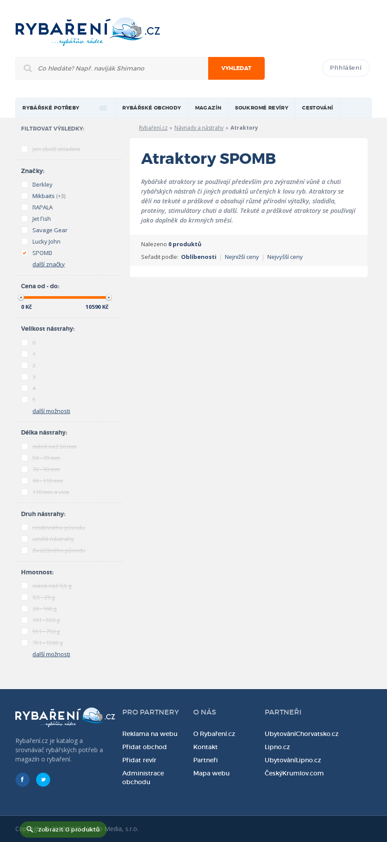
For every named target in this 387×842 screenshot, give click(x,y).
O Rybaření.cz (214, 734)
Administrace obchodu (143, 777)
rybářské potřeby (50, 108)
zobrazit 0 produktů (68, 829)
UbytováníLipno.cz (293, 760)
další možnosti (51, 411)
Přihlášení (346, 67)
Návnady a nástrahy (199, 127)
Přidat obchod (144, 747)
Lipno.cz (277, 747)
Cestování (318, 108)
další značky (48, 264)
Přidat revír (139, 760)
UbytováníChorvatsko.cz (302, 734)
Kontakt (205, 747)
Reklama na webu (150, 734)
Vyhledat (236, 68)
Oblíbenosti (199, 257)
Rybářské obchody (151, 108)
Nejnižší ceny (242, 257)
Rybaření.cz (153, 127)
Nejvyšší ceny (285, 257)
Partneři (205, 760)
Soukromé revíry (261, 108)
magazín (208, 108)
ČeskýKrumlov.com (294, 773)
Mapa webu (211, 773)
